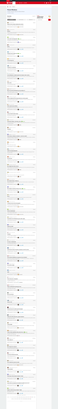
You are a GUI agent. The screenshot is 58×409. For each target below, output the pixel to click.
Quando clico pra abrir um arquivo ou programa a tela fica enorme (18, 249)
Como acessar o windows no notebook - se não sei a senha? (17, 136)
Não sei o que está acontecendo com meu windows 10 (16, 90)
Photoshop (9, 129)
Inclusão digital (9, 324)
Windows (13, 6)
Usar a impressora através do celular (13, 362)
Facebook (8, 234)
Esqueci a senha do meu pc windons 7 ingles (14, 389)
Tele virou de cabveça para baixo (12, 354)
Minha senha (9, 82)
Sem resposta (21, 19)
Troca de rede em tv (10, 60)
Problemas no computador (11, 67)
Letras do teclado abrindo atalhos (12, 113)
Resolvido (30, 19)
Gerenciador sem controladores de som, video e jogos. (16, 218)
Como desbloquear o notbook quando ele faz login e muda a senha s (18, 75)
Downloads (8, 17)
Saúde (11, 0)
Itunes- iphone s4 (10, 339)
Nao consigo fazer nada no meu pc (13, 166)
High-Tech (8, 0)
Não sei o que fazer (10, 294)
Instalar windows (10, 369)
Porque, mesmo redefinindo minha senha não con (15, 332)
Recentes (11, 19)
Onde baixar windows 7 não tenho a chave (14, 121)
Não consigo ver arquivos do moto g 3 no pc (14, 188)
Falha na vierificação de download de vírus (14, 286)
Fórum (10, 6)
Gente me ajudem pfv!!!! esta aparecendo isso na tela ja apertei (17, 98)
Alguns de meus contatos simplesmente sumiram (15, 24)
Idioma (50, 0)
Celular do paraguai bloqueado (12, 150)
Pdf (7, 143)
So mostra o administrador (11, 241)
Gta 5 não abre (9, 158)
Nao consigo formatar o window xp (13, 180)
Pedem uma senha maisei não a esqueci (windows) (15, 316)
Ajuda (8, 271)
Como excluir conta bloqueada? (12, 38)
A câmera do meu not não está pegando (13, 203)
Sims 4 (8, 196)
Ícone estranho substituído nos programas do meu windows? (17, 257)
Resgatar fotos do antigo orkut (12, 53)
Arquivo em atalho (10, 226)
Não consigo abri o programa (12, 346)
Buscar (34, 16)
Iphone (8, 46)
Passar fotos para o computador (12, 278)
